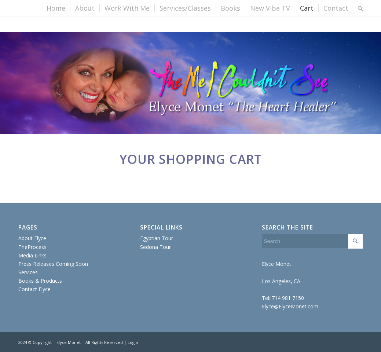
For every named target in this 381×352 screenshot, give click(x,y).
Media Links (32, 255)
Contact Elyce (34, 289)
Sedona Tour (155, 246)
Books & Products (40, 280)
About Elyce (32, 238)
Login (133, 342)
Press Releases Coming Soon (53, 263)
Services (28, 272)
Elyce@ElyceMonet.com (290, 306)
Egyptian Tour (156, 238)
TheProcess (32, 246)
